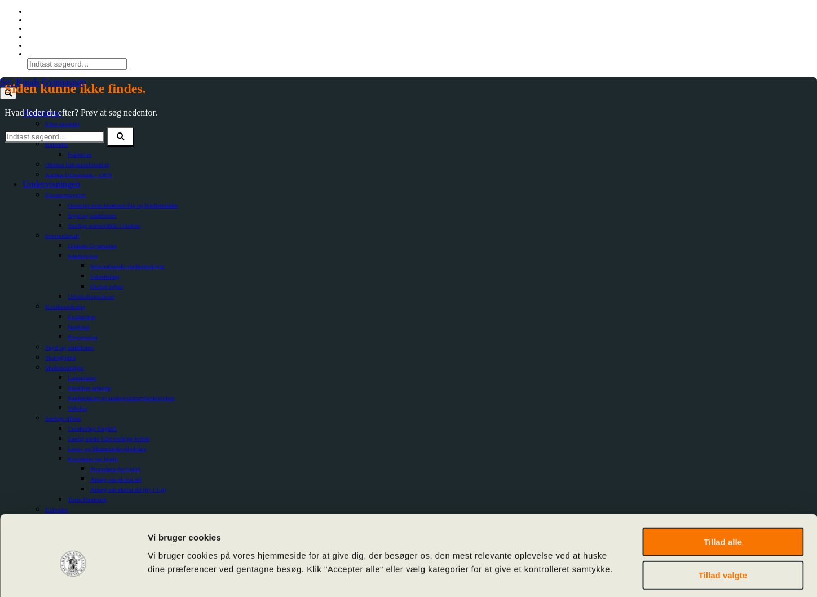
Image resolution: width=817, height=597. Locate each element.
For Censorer (46, 28)
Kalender (40, 45)
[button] (120, 137)
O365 (35, 11)
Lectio (36, 20)
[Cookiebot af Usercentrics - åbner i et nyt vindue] (73, 575)
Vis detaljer (586, 575)
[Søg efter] (54, 137)
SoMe (36, 37)
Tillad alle (723, 492)
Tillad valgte (723, 525)
